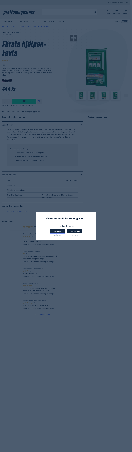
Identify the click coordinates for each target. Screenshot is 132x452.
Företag (57, 231)
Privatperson (74, 231)
